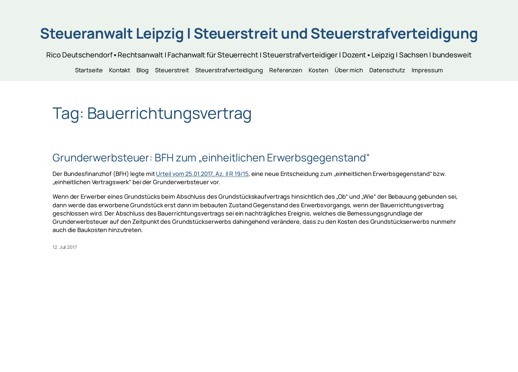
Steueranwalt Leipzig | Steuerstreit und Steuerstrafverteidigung (259, 33)
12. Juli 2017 (65, 247)
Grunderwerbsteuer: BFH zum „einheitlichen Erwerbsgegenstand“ (211, 157)
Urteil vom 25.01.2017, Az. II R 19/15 (202, 174)
